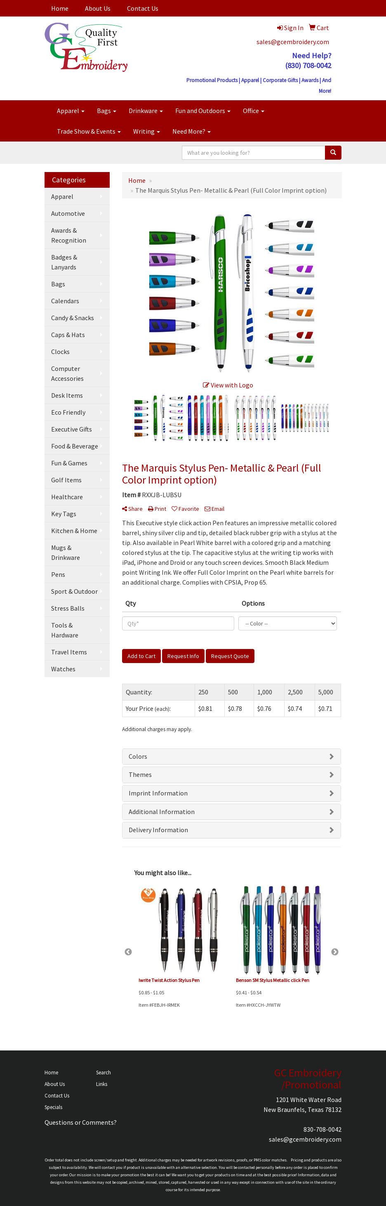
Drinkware (146, 110)
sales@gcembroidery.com (293, 42)
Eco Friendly (68, 412)
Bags (106, 110)
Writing (146, 131)
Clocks (60, 351)
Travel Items (69, 652)
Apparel (71, 110)
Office (253, 110)
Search (103, 1072)
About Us (98, 8)
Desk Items (67, 395)
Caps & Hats (68, 334)
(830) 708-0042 (308, 65)
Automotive (68, 213)
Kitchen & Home (74, 530)
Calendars (65, 301)
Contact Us (142, 8)
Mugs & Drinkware (65, 552)
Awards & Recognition (68, 235)
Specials (53, 1107)
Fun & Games (69, 463)
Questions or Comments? (81, 1122)
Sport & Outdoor (74, 591)
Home (59, 8)
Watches (63, 669)
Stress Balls (68, 608)
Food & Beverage (74, 446)
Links (101, 1084)
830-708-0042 (322, 1129)
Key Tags (63, 514)
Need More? (191, 131)
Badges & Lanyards (64, 262)
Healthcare (67, 497)
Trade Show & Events (89, 131)
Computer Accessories (67, 373)
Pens (58, 574)
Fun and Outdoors (203, 110)
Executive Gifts (71, 429)
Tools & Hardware (64, 630)
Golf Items (66, 480)
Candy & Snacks (72, 318)
